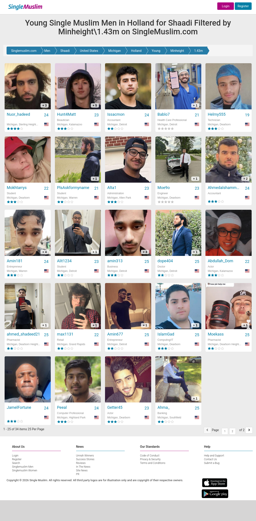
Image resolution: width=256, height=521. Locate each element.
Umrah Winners (85, 455)
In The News (83, 466)
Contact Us (210, 459)
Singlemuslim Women (24, 470)
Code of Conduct (149, 455)
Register (243, 6)
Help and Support (214, 455)
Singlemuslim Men (22, 466)
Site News (82, 470)
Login (226, 6)
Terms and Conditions (152, 463)
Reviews (81, 463)
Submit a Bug (211, 463)
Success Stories (85, 459)
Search (16, 463)
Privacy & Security (150, 459)
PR (77, 474)
